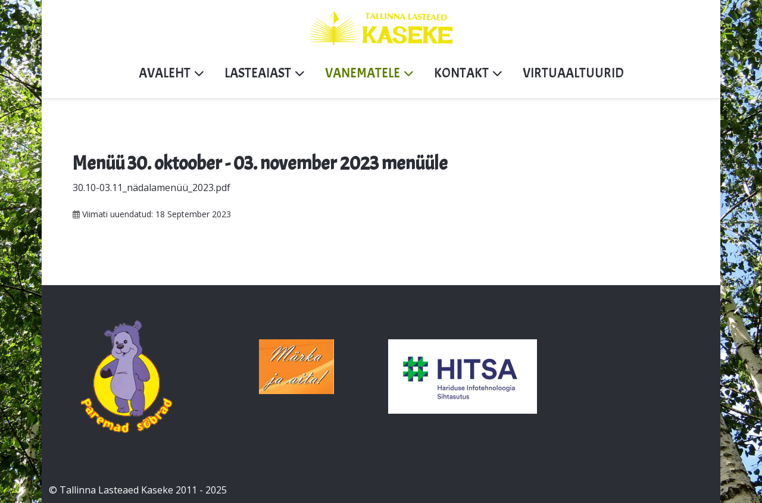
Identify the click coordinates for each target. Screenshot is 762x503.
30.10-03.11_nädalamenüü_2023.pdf (151, 187)
